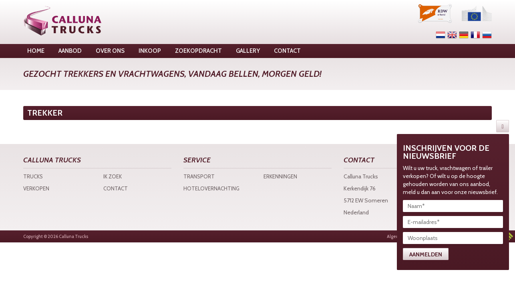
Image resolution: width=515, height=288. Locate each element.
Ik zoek (112, 176)
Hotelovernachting (211, 188)
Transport (199, 176)
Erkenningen (280, 176)
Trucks (33, 176)
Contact (115, 188)
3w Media (509, 236)
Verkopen (36, 188)
